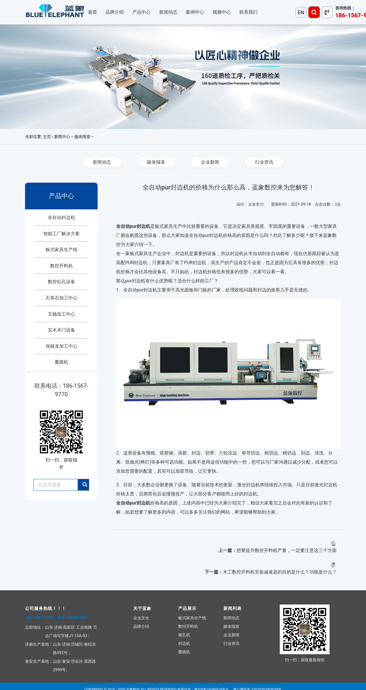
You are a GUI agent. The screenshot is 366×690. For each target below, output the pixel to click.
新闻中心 (62, 136)
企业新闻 (210, 162)
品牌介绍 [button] (115, 12)
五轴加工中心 (61, 314)
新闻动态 (102, 162)
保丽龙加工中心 (61, 346)
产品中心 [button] (141, 12)
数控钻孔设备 (61, 281)
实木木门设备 (61, 330)
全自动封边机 (61, 217)
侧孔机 (184, 635)
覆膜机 (61, 362)
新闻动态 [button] (168, 12)
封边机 (184, 643)
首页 (92, 12)
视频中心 (222, 12)
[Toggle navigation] (314, 12)
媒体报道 (82, 136)
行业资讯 (264, 162)
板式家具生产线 (61, 249)
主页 (47, 136)
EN (301, 12)
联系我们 (248, 12)
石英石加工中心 (61, 298)
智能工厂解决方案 (61, 233)
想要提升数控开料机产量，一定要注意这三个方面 (287, 550)
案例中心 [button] (195, 12)
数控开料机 (61, 265)
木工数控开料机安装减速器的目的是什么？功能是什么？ (280, 572)
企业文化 (141, 618)
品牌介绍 (141, 626)
